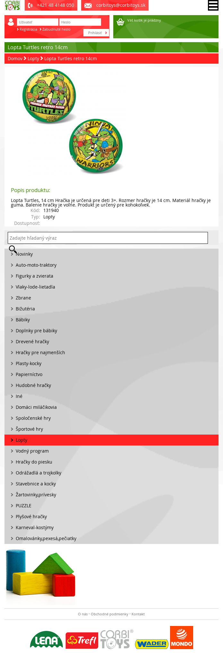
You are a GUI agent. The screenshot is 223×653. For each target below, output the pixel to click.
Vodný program (32, 451)
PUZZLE (23, 505)
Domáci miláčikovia (36, 407)
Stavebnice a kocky (36, 484)
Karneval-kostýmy (35, 527)
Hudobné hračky (33, 385)
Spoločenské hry (33, 418)
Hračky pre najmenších (40, 352)
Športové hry (29, 429)
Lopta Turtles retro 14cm (70, 58)
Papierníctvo (29, 374)
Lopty (33, 58)
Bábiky (23, 320)
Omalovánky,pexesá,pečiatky (46, 538)
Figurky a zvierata (34, 276)
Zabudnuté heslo (56, 29)
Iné (19, 396)
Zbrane (23, 298)
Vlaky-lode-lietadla (35, 287)
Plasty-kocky (28, 363)
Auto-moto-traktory (36, 265)
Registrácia (28, 29)
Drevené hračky (32, 341)
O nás (83, 614)
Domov (15, 58)
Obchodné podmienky (109, 614)
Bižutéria (25, 309)
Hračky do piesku (34, 462)
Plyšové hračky (31, 516)
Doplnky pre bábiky (36, 330)
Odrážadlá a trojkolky (38, 473)
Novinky (24, 254)
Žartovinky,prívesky (36, 495)
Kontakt (138, 614)
